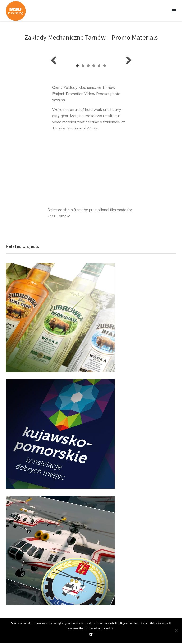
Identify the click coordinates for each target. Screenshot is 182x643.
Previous (55, 61)
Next (127, 61)
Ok (91, 634)
